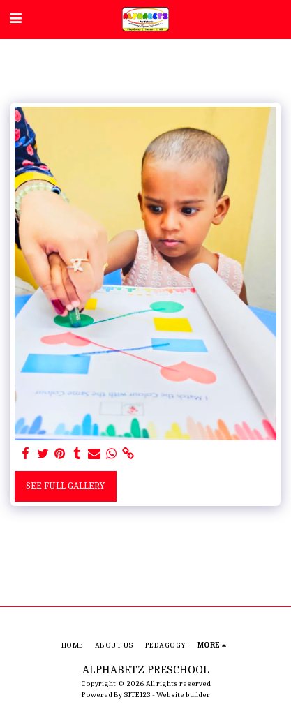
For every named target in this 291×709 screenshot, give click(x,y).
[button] (15, 18)
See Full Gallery (65, 486)
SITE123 (137, 694)
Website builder (183, 694)
